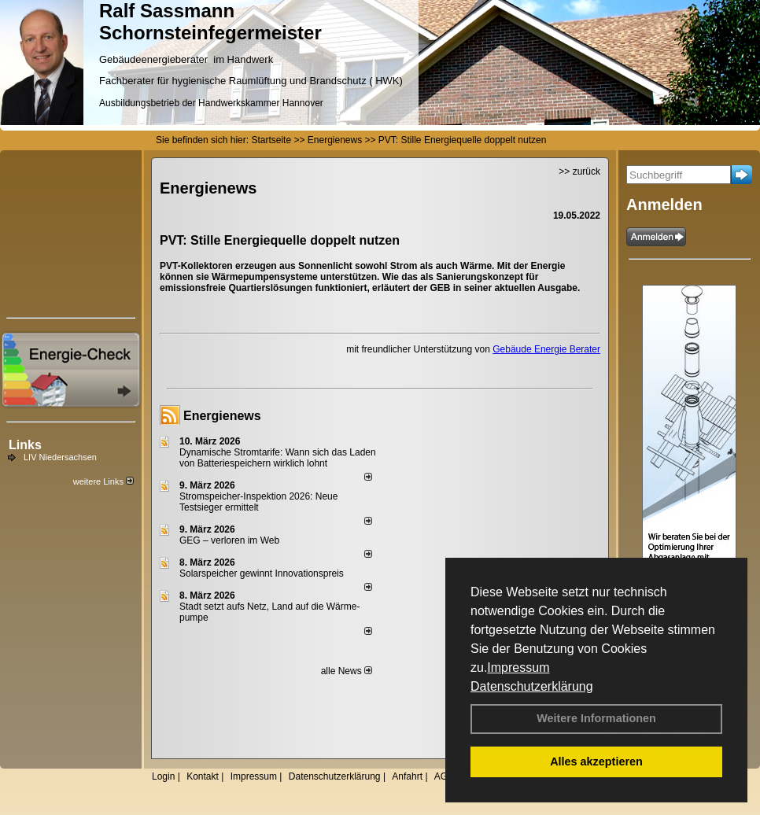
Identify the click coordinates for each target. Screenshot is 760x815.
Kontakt (202, 776)
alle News (346, 671)
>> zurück (579, 171)
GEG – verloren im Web (229, 540)
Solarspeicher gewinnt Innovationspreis (261, 573)
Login (163, 776)
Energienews (222, 415)
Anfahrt (407, 776)
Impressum (518, 667)
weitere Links (103, 481)
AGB (444, 776)
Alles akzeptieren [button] (596, 761)
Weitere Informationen (596, 718)
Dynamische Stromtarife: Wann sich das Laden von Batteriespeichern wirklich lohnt (277, 458)
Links (25, 445)
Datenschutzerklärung (531, 686)
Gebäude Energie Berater (546, 349)
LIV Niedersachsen (60, 457)
